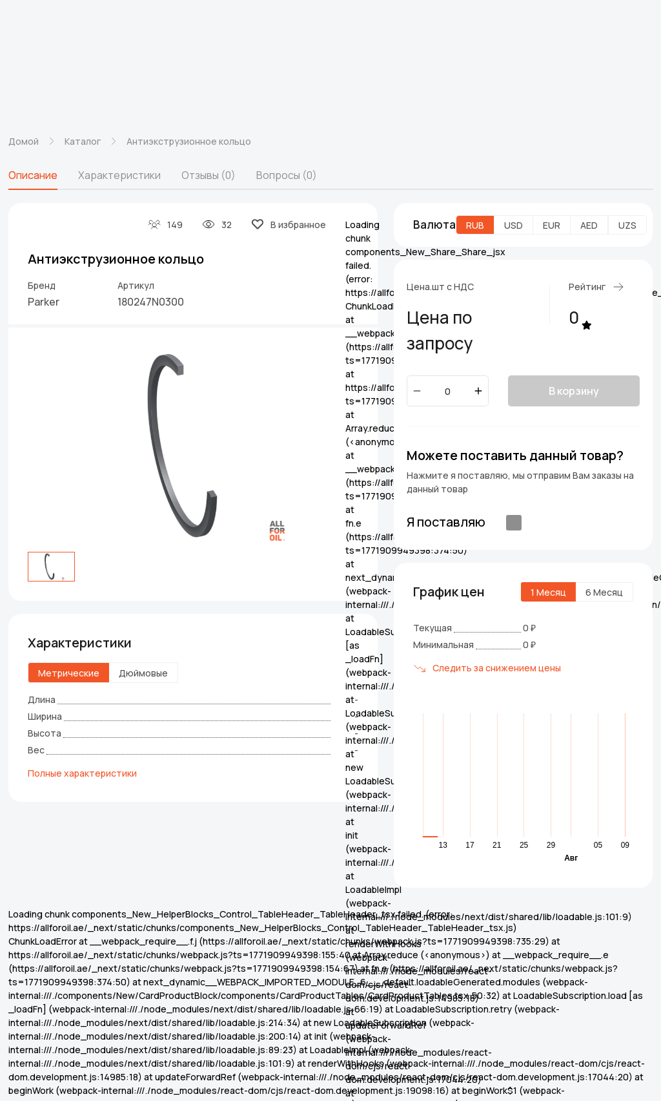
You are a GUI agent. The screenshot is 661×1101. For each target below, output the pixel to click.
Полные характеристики (82, 773)
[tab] (32, 175)
